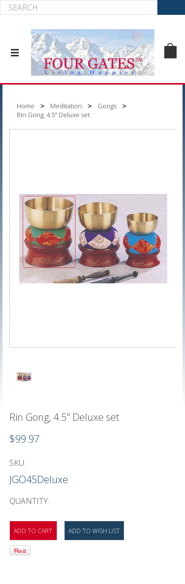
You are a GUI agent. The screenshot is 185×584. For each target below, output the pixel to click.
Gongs (107, 105)
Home (26, 105)
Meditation (66, 105)
